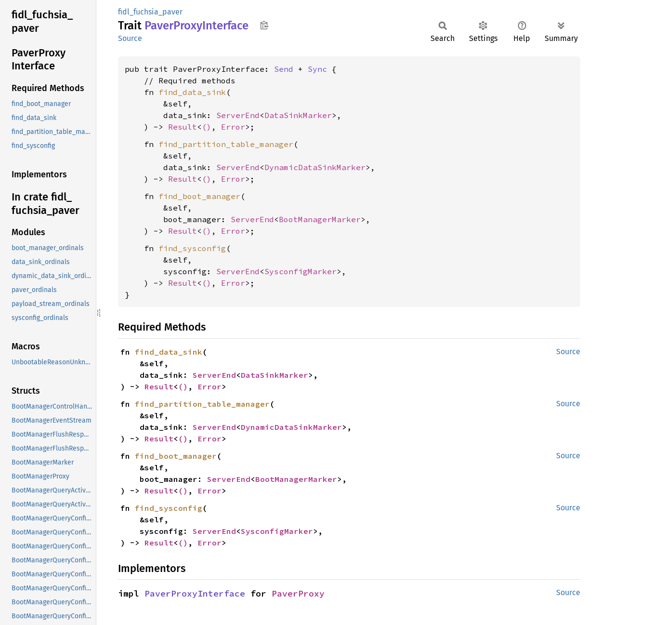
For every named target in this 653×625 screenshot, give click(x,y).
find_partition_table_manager (225, 144)
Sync (317, 69)
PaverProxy (298, 593)
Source (130, 38)
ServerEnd (238, 115)
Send (283, 69)
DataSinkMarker (298, 115)
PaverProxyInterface (194, 593)
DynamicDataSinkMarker (315, 167)
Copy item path (264, 25)
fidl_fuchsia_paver (150, 11)
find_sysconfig (192, 248)
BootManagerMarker (320, 219)
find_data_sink (192, 92)
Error (233, 127)
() (206, 127)
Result (182, 127)
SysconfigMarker (300, 271)
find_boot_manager (199, 196)
